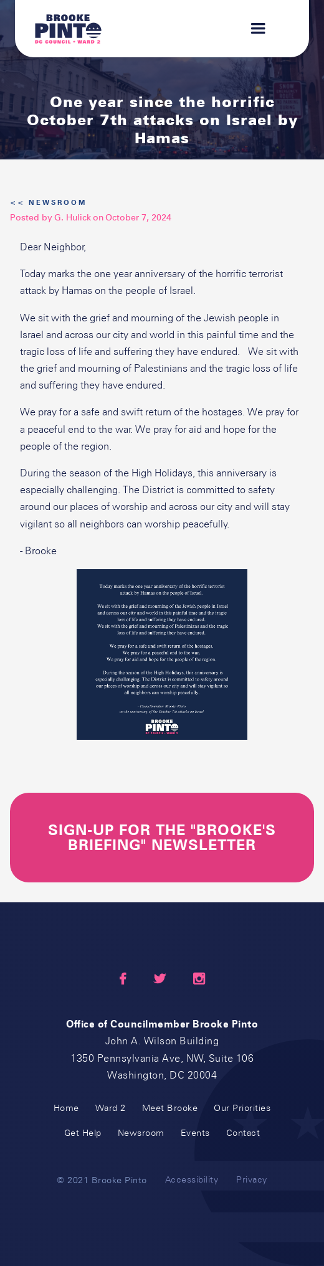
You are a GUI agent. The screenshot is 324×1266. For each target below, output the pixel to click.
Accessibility (192, 1179)
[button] (252, 28)
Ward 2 (110, 1108)
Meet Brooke (170, 1108)
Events (195, 1133)
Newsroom (141, 1133)
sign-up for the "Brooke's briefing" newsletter (162, 838)
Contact (243, 1133)
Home (66, 1108)
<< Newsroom (48, 202)
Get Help (83, 1133)
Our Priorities (242, 1108)
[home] (68, 29)
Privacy (251, 1179)
